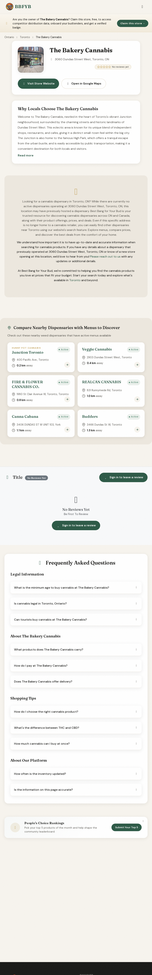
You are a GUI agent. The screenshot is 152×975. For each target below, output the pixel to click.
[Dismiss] (143, 821)
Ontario (9, 37)
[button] (26, 155)
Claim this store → (132, 23)
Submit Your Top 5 (126, 827)
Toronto (25, 37)
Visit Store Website (38, 83)
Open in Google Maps (83, 83)
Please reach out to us (105, 256)
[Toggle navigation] (142, 6)
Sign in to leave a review (123, 477)
